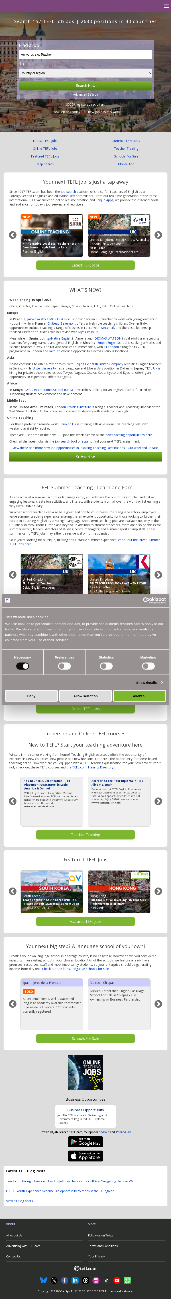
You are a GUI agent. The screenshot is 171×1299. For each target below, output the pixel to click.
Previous (12, 235)
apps (85, 441)
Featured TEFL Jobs (45, 156)
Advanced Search (85, 94)
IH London (111, 347)
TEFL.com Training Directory (92, 767)
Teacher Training (126, 148)
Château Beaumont (61, 323)
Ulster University (44, 368)
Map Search (45, 164)
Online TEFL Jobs (45, 148)
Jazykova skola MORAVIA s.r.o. (49, 319)
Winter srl (107, 327)
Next (158, 235)
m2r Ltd (54, 351)
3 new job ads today (65, 112)
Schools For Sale (126, 156)
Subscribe (85, 457)
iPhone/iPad (123, 1132)
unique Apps (104, 200)
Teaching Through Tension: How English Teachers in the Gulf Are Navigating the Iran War (70, 1181)
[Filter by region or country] (85, 73)
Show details (146, 682)
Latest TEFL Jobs (45, 141)
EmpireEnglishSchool (112, 342)
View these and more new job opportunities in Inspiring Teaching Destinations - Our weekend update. (85, 448)
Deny (31, 696)
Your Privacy (96, 1256)
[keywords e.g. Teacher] (85, 54)
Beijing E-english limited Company (98, 364)
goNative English (59, 338)
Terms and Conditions (103, 1246)
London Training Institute (73, 407)
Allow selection (85, 696)
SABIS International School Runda (48, 390)
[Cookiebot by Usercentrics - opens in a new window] (146, 600)
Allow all (140, 696)
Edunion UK (68, 424)
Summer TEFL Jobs (126, 141)
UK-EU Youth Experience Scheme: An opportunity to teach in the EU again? (60, 1191)
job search (68, 191)
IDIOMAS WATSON (107, 338)
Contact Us (13, 1256)
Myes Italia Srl (88, 332)
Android (104, 1132)
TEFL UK (151, 368)
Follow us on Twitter (101, 1235)
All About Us (14, 1235)
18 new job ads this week (102, 112)
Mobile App (126, 164)
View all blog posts (19, 1201)
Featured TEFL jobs (85, 921)
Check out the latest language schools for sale (75, 969)
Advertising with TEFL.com (23, 1246)
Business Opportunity (85, 1110)
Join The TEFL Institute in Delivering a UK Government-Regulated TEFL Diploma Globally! (82, 1119)
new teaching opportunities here (129, 435)
